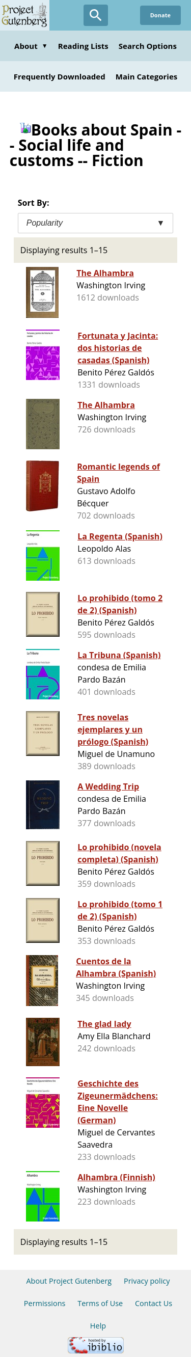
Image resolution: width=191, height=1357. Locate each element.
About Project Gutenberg (69, 1281)
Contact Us (153, 1303)
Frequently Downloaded (59, 76)
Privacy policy (147, 1281)
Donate (160, 15)
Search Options (148, 46)
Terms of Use (100, 1303)
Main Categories (147, 76)
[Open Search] (96, 15)
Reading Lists (83, 46)
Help (98, 1326)
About (31, 46)
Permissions (45, 1303)
